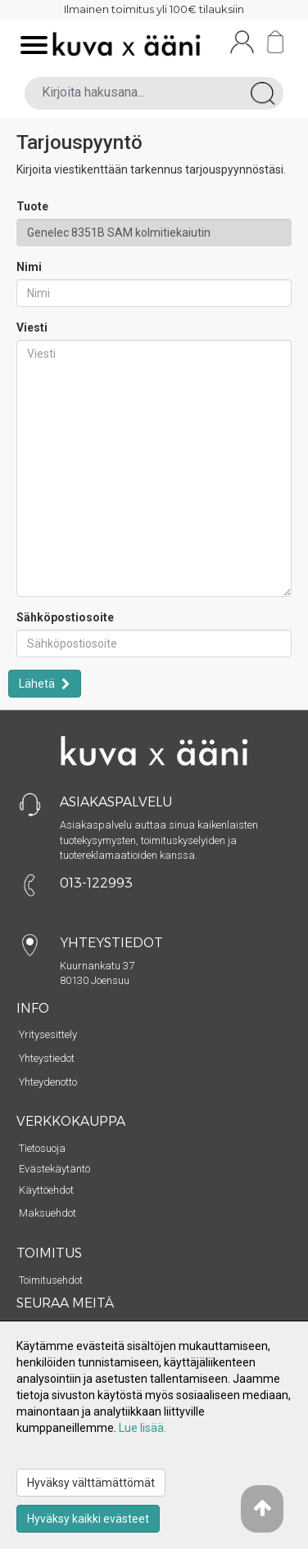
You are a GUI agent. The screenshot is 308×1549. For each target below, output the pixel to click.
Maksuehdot (47, 1213)
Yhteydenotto (48, 1082)
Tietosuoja (42, 1148)
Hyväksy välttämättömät (91, 1482)
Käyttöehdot (46, 1190)
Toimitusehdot (51, 1280)
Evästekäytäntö (54, 1169)
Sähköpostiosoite (65, 617)
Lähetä (38, 683)
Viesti (32, 327)
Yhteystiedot (47, 1058)
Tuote (32, 206)
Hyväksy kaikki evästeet (88, 1518)
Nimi (29, 266)
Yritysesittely (48, 1034)
